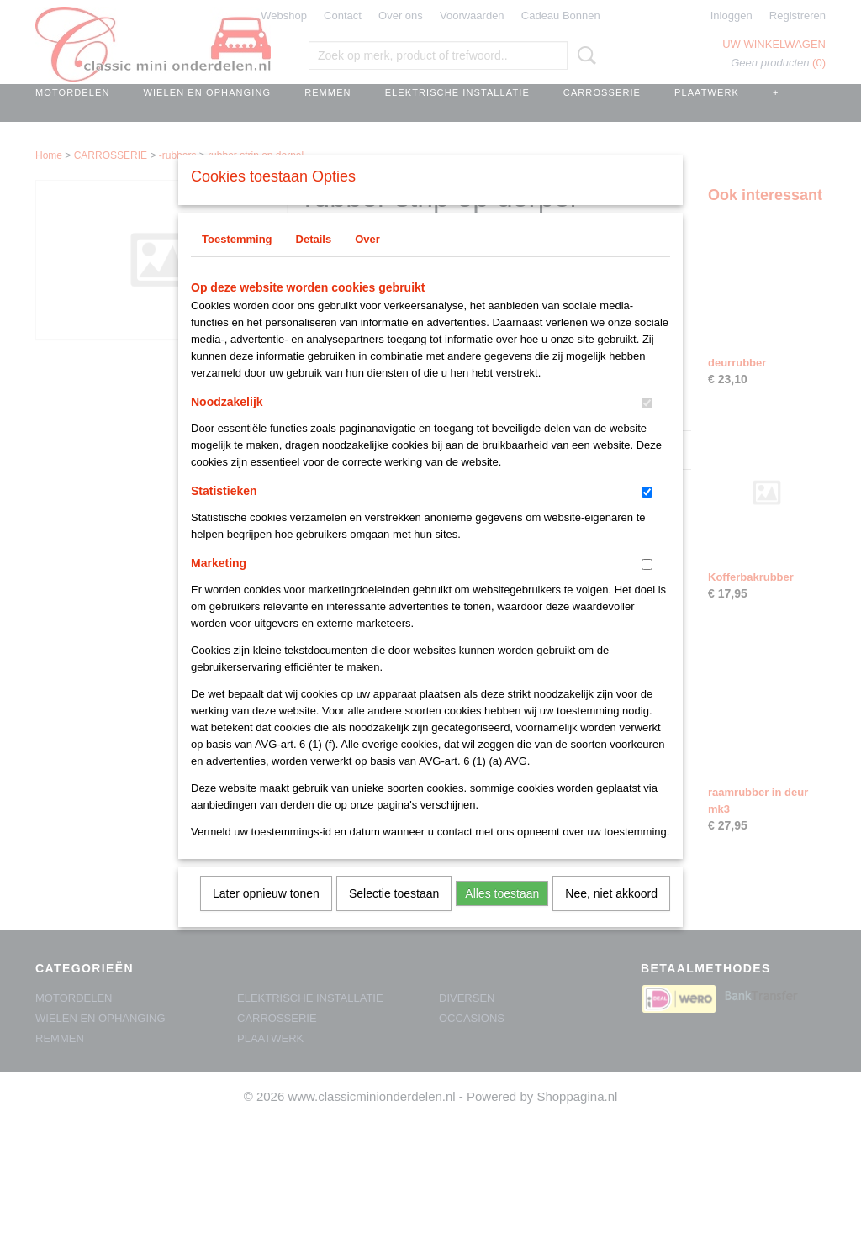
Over (367, 261)
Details (314, 261)
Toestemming (237, 261)
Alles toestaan (502, 915)
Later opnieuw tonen (266, 915)
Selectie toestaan (394, 915)
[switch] (647, 424)
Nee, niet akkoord (611, 915)
